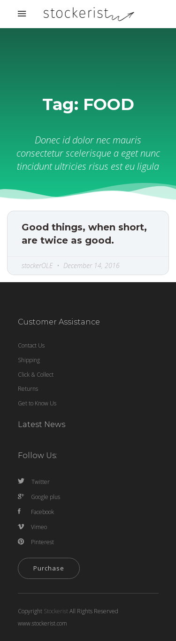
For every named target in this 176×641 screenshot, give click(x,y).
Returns (28, 389)
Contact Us (31, 345)
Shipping (29, 360)
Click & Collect (36, 375)
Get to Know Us (37, 403)
